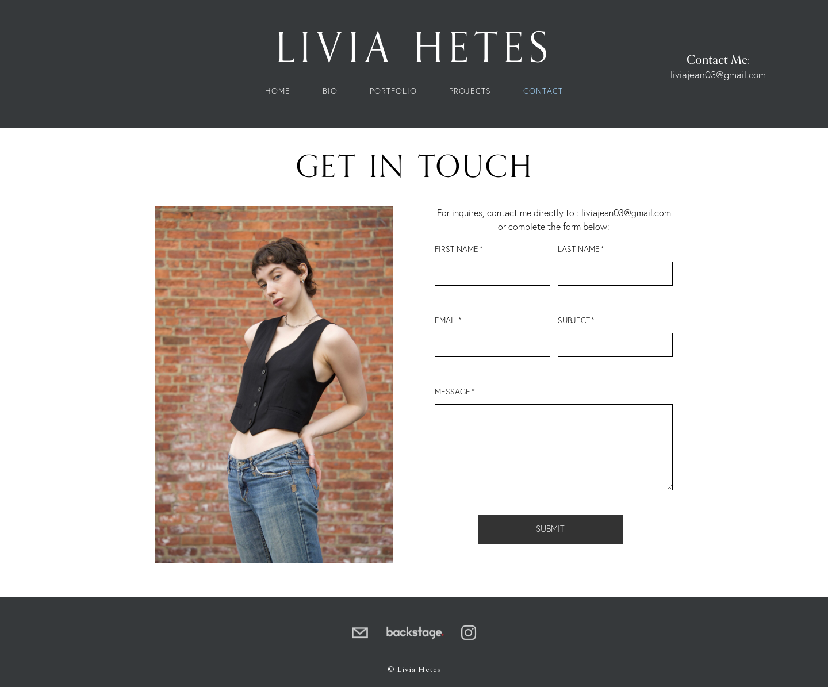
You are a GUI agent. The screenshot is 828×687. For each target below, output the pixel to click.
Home (277, 91)
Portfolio (393, 91)
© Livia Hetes (414, 670)
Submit (550, 529)
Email (446, 321)
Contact (543, 91)
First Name (456, 249)
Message (452, 392)
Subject (574, 321)
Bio (330, 91)
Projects (470, 91)
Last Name (579, 249)
